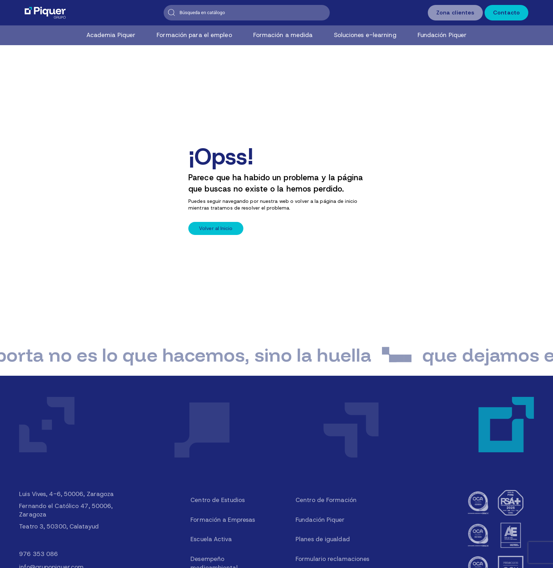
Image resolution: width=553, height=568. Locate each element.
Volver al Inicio (216, 228)
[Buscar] (247, 12)
